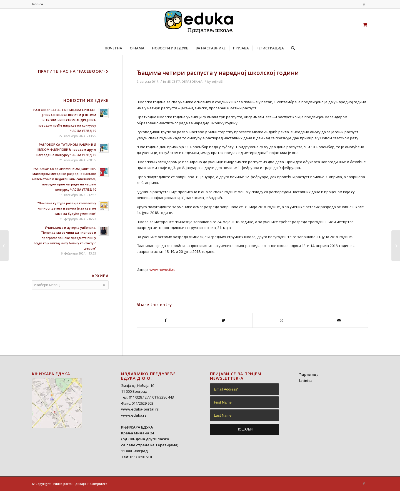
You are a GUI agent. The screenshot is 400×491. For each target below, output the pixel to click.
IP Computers (97, 484)
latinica (37, 4)
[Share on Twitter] (223, 320)
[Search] (291, 48)
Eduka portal (62, 484)
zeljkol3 (217, 82)
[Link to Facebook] (364, 4)
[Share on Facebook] (166, 320)
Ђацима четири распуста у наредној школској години (218, 73)
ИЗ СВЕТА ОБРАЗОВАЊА (184, 82)
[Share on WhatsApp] (281, 320)
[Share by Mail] (339, 320)
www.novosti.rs (162, 269)
